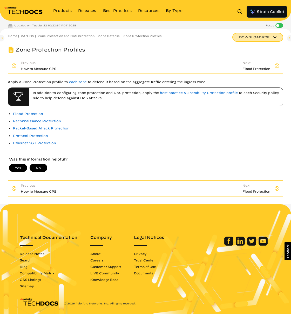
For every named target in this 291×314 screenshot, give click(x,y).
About (95, 253)
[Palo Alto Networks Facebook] (229, 244)
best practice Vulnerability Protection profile (199, 93)
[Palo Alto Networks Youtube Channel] (263, 244)
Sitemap (27, 286)
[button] (288, 251)
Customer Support (105, 266)
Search (25, 260)
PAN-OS (27, 36)
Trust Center (144, 260)
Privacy (140, 253)
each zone (78, 82)
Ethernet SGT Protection (34, 143)
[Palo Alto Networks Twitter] (252, 244)
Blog (23, 266)
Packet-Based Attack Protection (41, 128)
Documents (143, 273)
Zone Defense (109, 36)
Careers (97, 260)
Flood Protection (28, 114)
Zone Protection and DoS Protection (66, 36)
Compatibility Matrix (37, 273)
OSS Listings (30, 279)
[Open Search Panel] (241, 11)
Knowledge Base (104, 279)
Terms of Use (145, 266)
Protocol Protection (30, 136)
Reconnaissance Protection (37, 121)
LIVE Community (104, 273)
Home (12, 36)
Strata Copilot (266, 12)
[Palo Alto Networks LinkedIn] (241, 244)
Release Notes (32, 253)
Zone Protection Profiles (142, 36)
